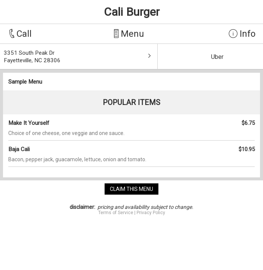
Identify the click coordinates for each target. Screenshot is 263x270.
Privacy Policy (151, 212)
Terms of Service (115, 212)
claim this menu (131, 189)
